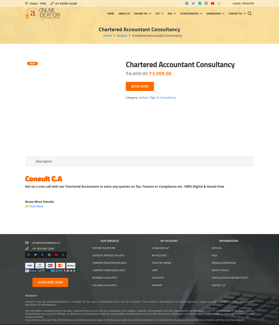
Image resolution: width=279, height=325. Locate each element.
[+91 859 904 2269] (28, 249)
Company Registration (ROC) (110, 262)
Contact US (218, 285)
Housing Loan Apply (105, 285)
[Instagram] (206, 3)
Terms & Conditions (224, 262)
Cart (155, 270)
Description (44, 161)
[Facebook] (187, 3)
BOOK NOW (140, 86)
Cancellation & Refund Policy (230, 277)
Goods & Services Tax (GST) (108, 255)
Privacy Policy (220, 270)
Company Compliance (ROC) (109, 270)
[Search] (249, 13)
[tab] (44, 161)
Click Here (36, 206)
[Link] (43, 13)
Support (157, 285)
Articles (217, 248)
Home (107, 35)
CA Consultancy (166, 97)
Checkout (158, 277)
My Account (159, 255)
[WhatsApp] (219, 3)
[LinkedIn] (200, 3)
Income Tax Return (104, 248)
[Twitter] (193, 3)
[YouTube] (213, 3)
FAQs (214, 255)
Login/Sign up (160, 248)
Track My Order (161, 262)
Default (122, 35)
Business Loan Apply (105, 277)
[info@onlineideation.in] (28, 243)
